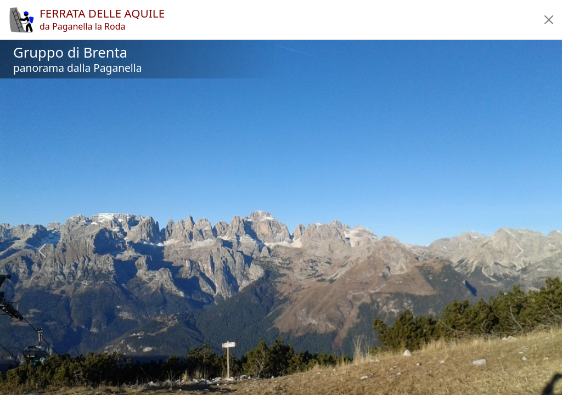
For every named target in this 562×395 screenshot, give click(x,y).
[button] (549, 20)
